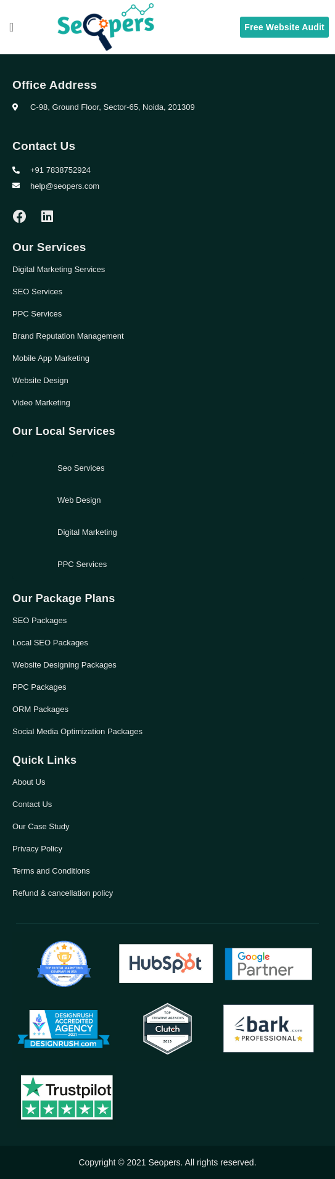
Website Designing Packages (64, 664)
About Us (28, 782)
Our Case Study (41, 826)
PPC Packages (39, 687)
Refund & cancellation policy (62, 893)
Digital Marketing (87, 532)
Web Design (79, 500)
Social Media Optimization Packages (77, 731)
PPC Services (37, 313)
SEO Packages (39, 620)
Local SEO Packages (50, 642)
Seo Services (81, 468)
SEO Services (37, 291)
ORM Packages (40, 709)
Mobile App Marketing (50, 358)
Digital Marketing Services (58, 269)
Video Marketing (41, 402)
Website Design (40, 380)
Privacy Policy (37, 848)
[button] (11, 27)
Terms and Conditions (51, 870)
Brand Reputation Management (68, 336)
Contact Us (32, 804)
